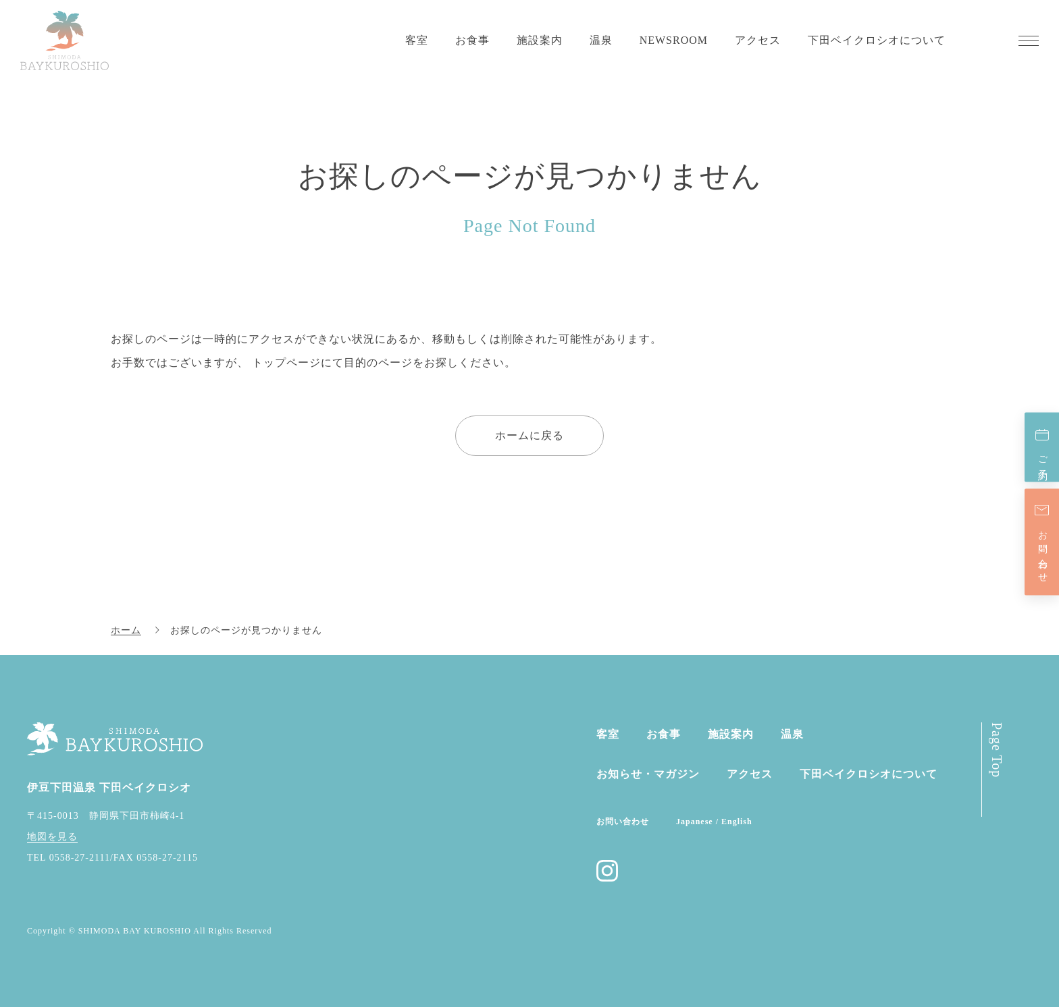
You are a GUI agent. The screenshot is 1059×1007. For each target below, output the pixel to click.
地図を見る (52, 837)
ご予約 (1042, 457)
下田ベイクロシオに (868, 774)
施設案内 (540, 40)
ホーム (126, 630)
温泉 (601, 40)
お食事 (472, 40)
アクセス (758, 40)
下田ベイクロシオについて (877, 40)
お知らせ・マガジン (648, 774)
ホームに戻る (529, 435)
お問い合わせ (1042, 551)
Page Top (996, 750)
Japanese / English (714, 821)
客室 (416, 40)
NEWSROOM (674, 40)
